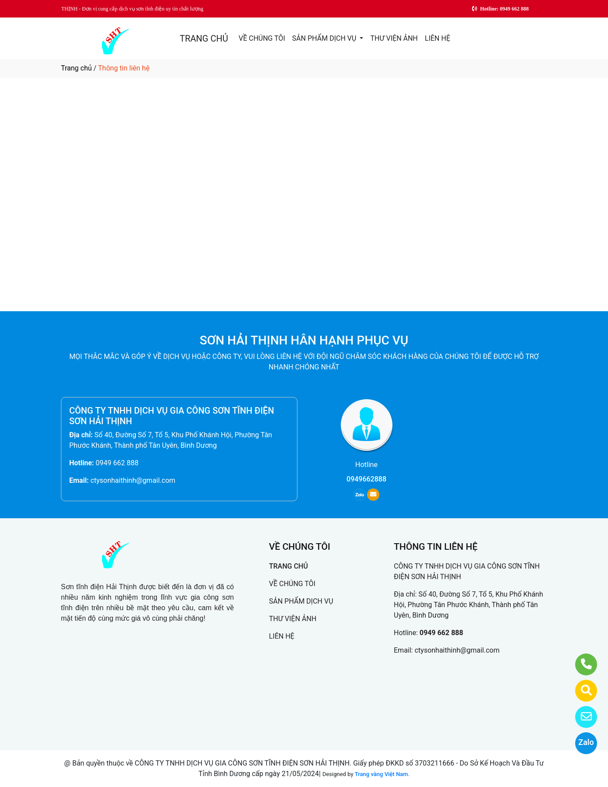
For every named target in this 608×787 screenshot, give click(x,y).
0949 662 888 (116, 463)
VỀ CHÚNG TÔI (262, 38)
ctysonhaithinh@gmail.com (132, 480)
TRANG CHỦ (204, 38)
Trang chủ (76, 68)
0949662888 (366, 479)
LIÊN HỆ (437, 38)
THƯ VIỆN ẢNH (393, 38)
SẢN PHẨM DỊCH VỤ (325, 38)
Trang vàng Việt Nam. (382, 774)
